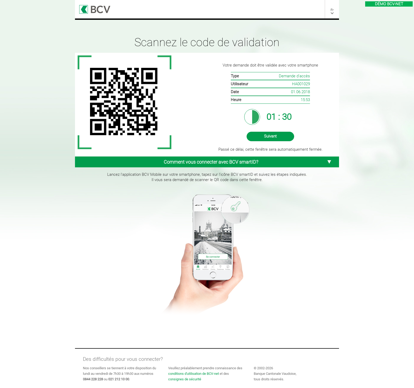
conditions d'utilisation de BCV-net (193, 374)
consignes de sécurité (184, 379)
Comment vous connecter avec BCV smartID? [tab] (247, 162)
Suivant (270, 136)
